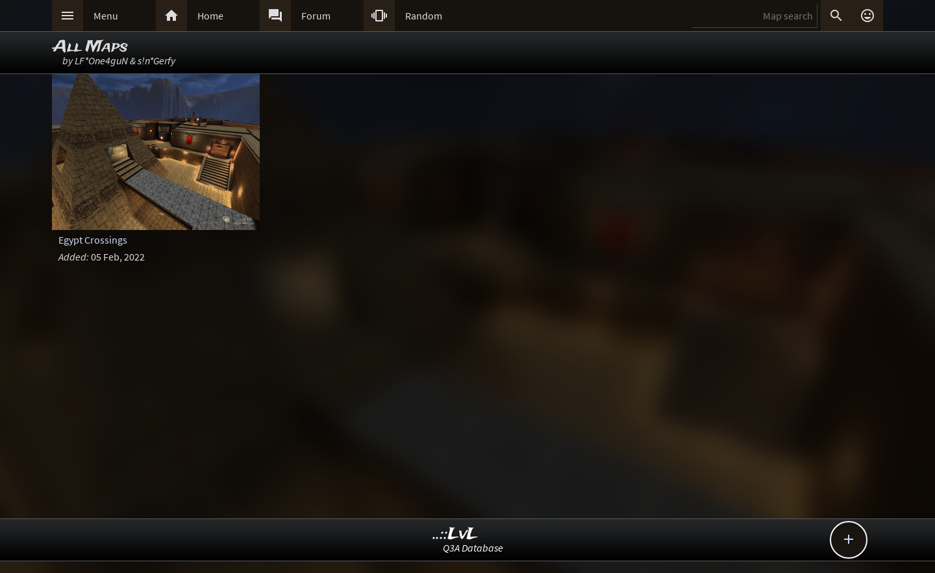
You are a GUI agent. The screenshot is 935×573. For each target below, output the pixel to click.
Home (210, 15)
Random (423, 15)
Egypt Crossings (92, 239)
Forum (315, 15)
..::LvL (455, 534)
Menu (106, 15)
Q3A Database (473, 547)
